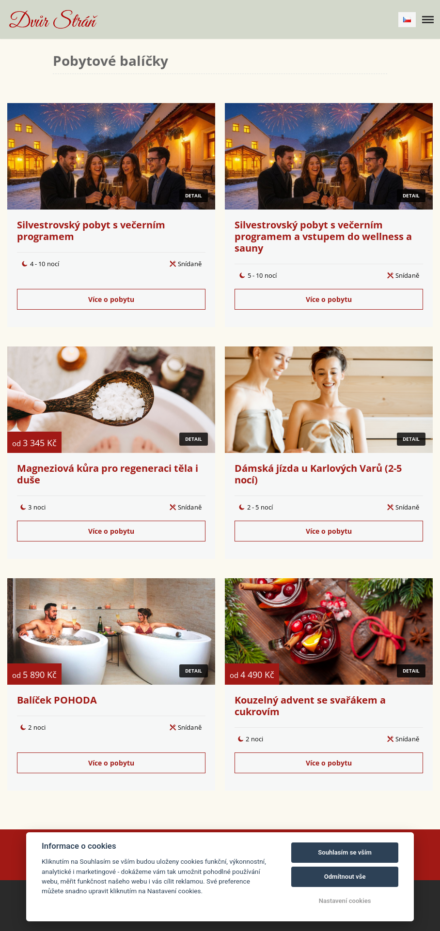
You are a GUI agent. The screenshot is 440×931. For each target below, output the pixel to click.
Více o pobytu (111, 299)
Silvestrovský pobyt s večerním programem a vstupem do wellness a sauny (323, 236)
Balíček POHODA (57, 699)
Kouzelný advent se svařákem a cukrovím (310, 705)
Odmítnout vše (345, 876)
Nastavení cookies (345, 900)
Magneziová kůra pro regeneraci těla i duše (107, 474)
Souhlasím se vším (345, 852)
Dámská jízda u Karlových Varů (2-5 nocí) (318, 474)
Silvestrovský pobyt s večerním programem (91, 230)
